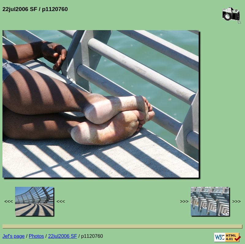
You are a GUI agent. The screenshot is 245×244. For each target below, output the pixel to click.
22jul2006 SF (62, 236)
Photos (36, 236)
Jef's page (13, 236)
